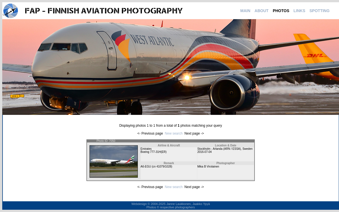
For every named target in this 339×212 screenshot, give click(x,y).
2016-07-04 (204, 151)
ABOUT (262, 10)
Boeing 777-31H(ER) (154, 151)
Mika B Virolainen (208, 166)
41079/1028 (163, 166)
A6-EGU (146, 166)
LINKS (299, 10)
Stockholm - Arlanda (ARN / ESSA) (219, 148)
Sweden (247, 148)
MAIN (245, 10)
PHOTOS (281, 10)
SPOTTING (320, 10)
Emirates (146, 148)
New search (173, 133)
